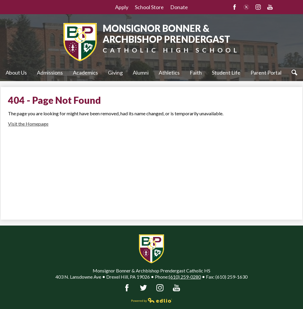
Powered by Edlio (151, 300)
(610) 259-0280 (185, 277)
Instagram (258, 7)
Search (295, 72)
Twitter (246, 7)
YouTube (270, 7)
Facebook (234, 7)
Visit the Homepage (28, 123)
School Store (149, 7)
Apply (121, 7)
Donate (179, 7)
